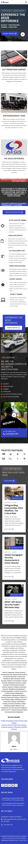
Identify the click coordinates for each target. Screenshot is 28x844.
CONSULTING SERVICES (15, 235)
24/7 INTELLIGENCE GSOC (17, 251)
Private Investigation (7, 721)
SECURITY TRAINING (16, 294)
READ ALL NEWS (10, 481)
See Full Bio (13, 749)
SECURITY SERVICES (15, 279)
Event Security (19, 721)
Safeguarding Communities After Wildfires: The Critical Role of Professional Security (13, 799)
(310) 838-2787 (10, 434)
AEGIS (15, 502)
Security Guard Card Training (17, 725)
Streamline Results (13, 840)
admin (15, 552)
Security (4, 725)
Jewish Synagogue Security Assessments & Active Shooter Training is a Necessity (13, 804)
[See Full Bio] (17, 749)
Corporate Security (7, 727)
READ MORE (8, 529)
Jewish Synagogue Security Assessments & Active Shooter (13, 559)
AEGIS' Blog (7, 502)
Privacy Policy (23, 840)
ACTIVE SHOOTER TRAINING (17, 220)
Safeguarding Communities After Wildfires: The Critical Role (13, 509)
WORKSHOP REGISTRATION (14, 212)
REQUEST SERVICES (10, 34)
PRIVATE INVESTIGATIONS (17, 266)
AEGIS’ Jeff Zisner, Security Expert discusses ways (13, 605)
